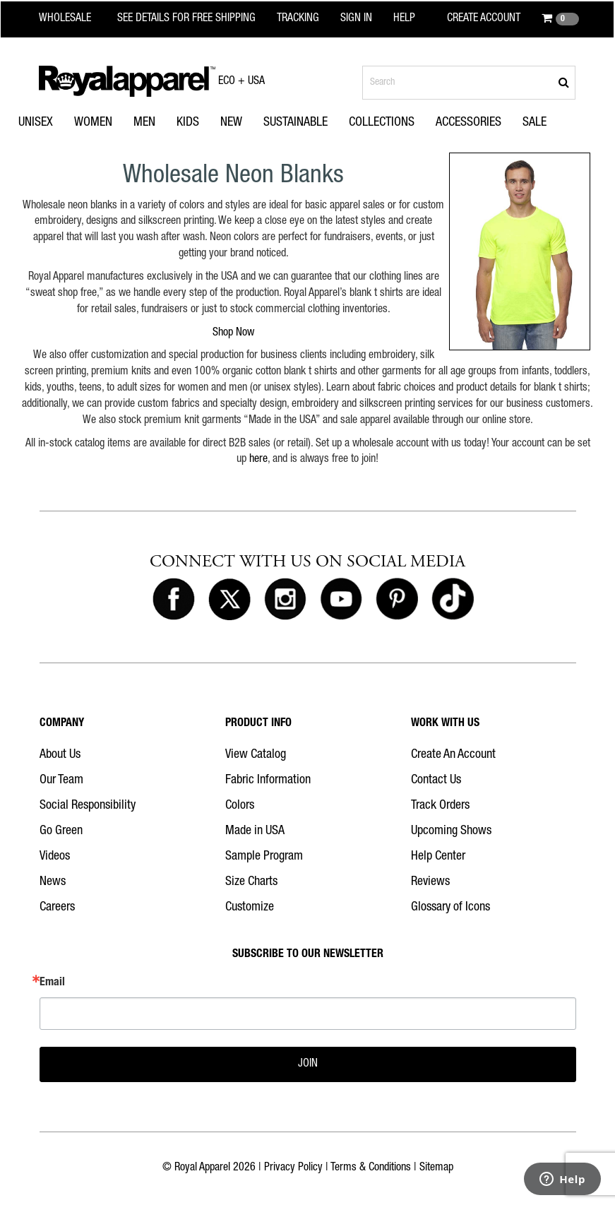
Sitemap (436, 1168)
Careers (57, 907)
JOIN (308, 1064)
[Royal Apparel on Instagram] (285, 599)
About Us (60, 755)
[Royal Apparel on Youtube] (341, 599)
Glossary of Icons (450, 907)
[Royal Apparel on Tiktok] (452, 599)
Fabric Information (268, 780)
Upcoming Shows (451, 831)
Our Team (61, 780)
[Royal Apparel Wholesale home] (74, 19)
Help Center (438, 856)
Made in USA (255, 831)
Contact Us (436, 780)
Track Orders (440, 806)
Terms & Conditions (370, 1168)
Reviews (430, 882)
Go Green (61, 831)
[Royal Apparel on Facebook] (174, 599)
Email (52, 983)
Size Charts (251, 882)
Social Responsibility (88, 806)
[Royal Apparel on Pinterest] (397, 599)
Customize (249, 907)
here (258, 459)
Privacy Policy (293, 1168)
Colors (239, 806)
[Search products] (469, 82)
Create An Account (453, 755)
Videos (55, 856)
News (53, 882)
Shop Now (233, 333)
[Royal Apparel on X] (229, 599)
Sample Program (264, 856)
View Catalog (255, 755)
